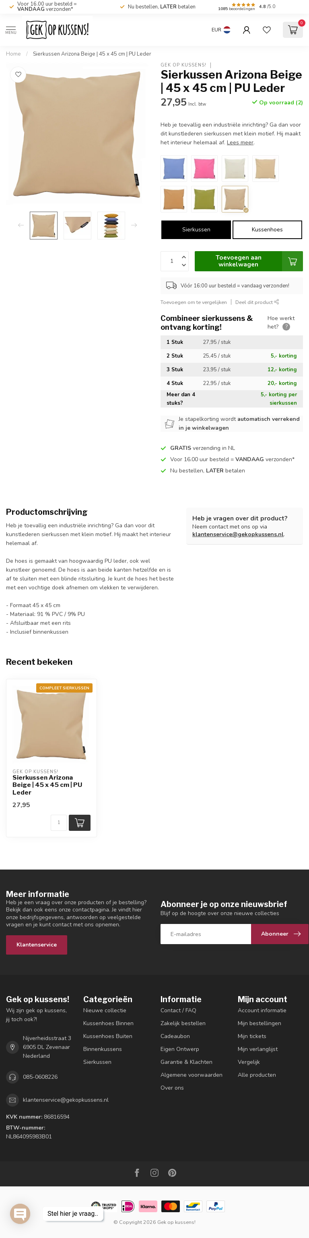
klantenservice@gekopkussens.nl (238, 534)
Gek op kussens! (183, 65)
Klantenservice (36, 945)
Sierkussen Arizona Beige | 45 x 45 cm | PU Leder (92, 54)
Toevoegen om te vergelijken (194, 302)
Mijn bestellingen (259, 1023)
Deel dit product (257, 302)
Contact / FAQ (178, 1010)
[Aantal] (59, 823)
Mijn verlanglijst (258, 1049)
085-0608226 (40, 1077)
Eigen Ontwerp (180, 1049)
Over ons (172, 1088)
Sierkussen (196, 229)
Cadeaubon (175, 1036)
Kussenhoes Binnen (108, 1023)
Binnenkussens (102, 1049)
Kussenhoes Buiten (107, 1036)
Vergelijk (249, 1062)
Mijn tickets (252, 1036)
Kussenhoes (267, 229)
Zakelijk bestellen (183, 1023)
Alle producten (257, 1075)
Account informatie (262, 1010)
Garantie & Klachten (186, 1062)
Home (13, 54)
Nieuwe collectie (104, 1010)
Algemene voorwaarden (191, 1075)
